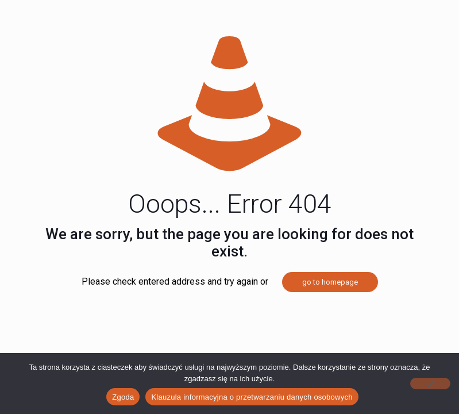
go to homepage (330, 282)
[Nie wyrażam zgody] (430, 383)
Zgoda (123, 397)
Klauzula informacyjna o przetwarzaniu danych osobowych (251, 397)
